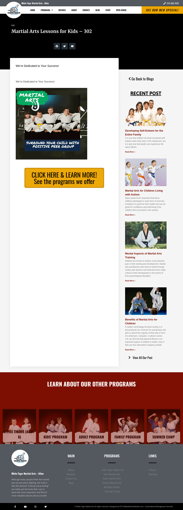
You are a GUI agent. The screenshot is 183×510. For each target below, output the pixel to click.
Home (32, 10)
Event (108, 10)
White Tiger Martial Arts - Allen (35, 3)
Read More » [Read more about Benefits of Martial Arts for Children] (130, 350)
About (74, 10)
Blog (98, 10)
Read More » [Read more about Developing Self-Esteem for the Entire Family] (130, 152)
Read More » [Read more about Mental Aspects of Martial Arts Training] (130, 281)
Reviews (62, 10)
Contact (86, 10)
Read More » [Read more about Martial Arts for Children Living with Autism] (130, 215)
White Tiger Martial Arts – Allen (27, 473)
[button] (57, 46)
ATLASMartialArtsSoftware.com (132, 507)
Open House (121, 10)
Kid (13, 25)
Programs (47, 10)
